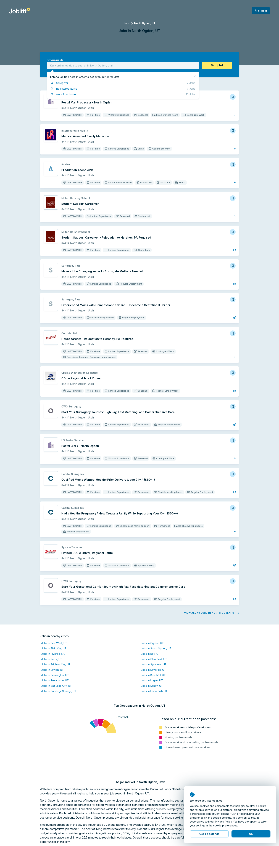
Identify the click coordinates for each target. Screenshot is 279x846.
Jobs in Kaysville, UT (153, 669)
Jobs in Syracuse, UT (154, 664)
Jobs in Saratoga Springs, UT (58, 691)
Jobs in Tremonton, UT (55, 680)
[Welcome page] (19, 11)
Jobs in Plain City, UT (54, 648)
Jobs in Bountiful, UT (153, 675)
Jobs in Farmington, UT (55, 675)
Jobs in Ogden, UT (152, 643)
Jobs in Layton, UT (52, 669)
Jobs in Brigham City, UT (55, 664)
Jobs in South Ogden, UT (156, 648)
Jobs (127, 23)
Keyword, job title (55, 60)
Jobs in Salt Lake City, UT (56, 685)
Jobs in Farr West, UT (54, 643)
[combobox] (123, 65)
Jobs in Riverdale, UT (54, 653)
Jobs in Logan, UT (152, 680)
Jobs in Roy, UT (150, 653)
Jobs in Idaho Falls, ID (154, 691)
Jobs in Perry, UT (51, 659)
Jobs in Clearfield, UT (154, 659)
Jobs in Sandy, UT (152, 685)
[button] (217, 65)
